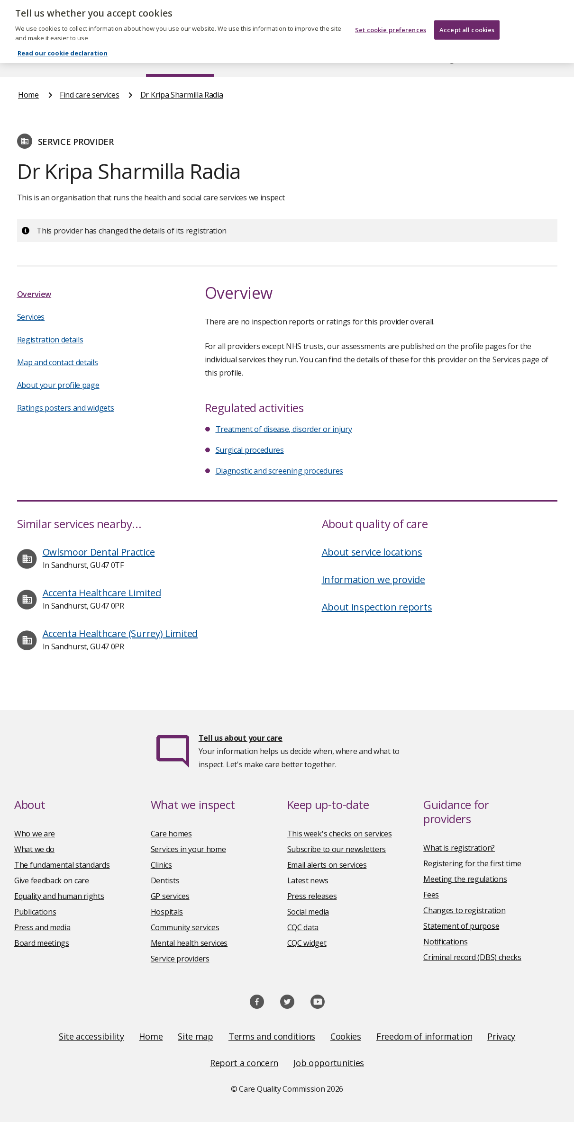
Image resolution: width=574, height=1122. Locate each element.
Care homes (171, 833)
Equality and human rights (59, 896)
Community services (185, 927)
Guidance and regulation (435, 59)
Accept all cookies (466, 22)
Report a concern (244, 1062)
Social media (308, 912)
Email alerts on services (327, 865)
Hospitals (167, 912)
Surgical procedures (250, 450)
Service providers (180, 958)
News (260, 59)
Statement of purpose (461, 926)
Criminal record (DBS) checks (472, 957)
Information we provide (373, 579)
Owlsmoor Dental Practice (99, 552)
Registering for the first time (472, 863)
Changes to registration (464, 910)
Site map (195, 1036)
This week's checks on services (339, 833)
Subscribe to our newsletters (336, 849)
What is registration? (459, 848)
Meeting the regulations (465, 879)
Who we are (34, 833)
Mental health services (189, 943)
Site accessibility (91, 1036)
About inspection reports (377, 607)
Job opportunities (328, 1062)
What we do (34, 849)
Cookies (345, 1036)
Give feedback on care (51, 880)
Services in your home (188, 849)
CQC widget (307, 943)
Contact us (537, 59)
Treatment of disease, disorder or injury (284, 429)
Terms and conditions (271, 1036)
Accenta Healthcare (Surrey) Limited (120, 633)
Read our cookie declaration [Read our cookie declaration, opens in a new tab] (63, 46)
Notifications (445, 941)
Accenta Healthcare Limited (102, 592)
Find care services (180, 59)
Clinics (161, 865)
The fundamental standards (62, 865)
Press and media (42, 927)
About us (93, 59)
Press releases (312, 896)
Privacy (501, 1036)
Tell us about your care (240, 738)
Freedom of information (424, 1036)
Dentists (165, 880)
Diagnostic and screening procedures (280, 471)
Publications (330, 59)
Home (27, 59)
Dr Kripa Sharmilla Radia (181, 95)
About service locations (372, 552)
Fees (431, 894)
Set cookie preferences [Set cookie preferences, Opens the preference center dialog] (390, 22)
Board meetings (41, 943)
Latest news (307, 880)
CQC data (303, 927)
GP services (170, 896)
